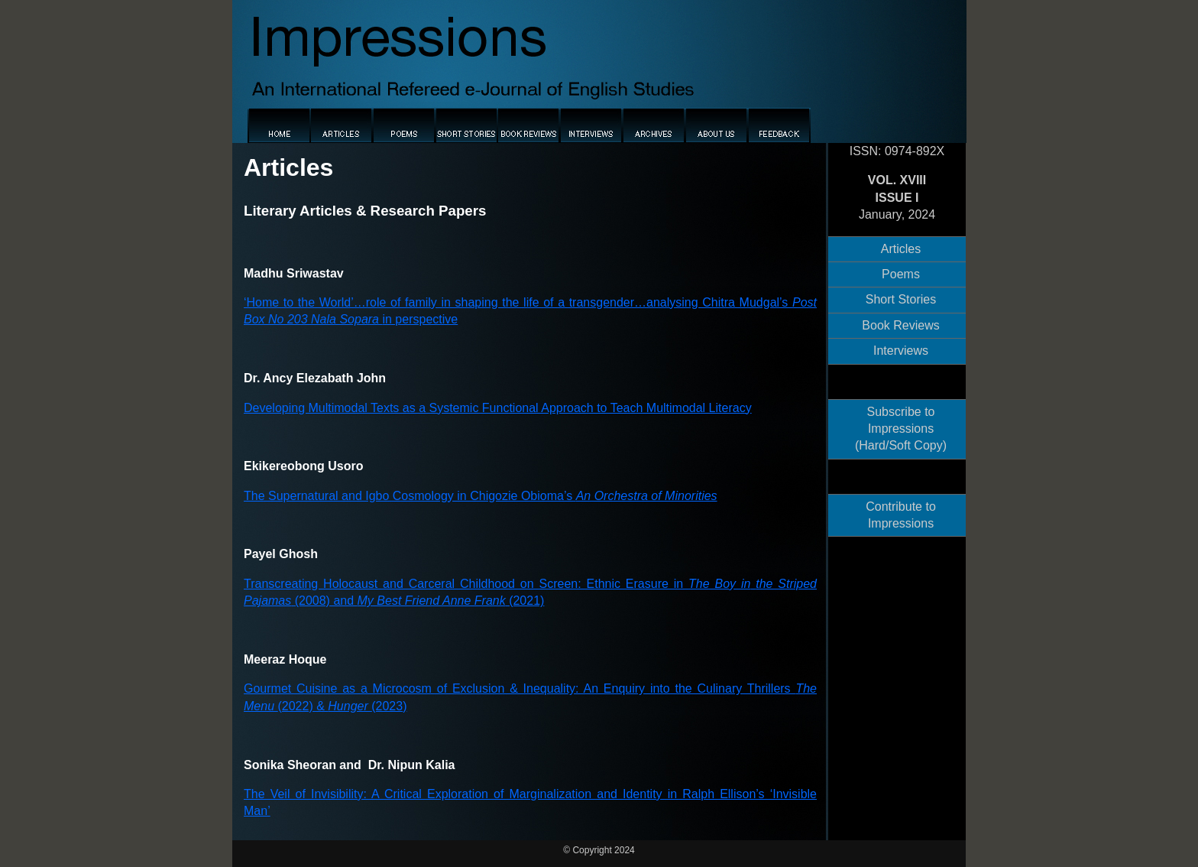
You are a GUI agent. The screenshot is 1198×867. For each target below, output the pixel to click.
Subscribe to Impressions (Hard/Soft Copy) (901, 429)
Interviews (900, 350)
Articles (901, 248)
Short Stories (901, 299)
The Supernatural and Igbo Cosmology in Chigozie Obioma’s (480, 495)
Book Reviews (900, 325)
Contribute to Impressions (901, 515)
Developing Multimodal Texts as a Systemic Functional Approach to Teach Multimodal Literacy (498, 407)
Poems (901, 274)
